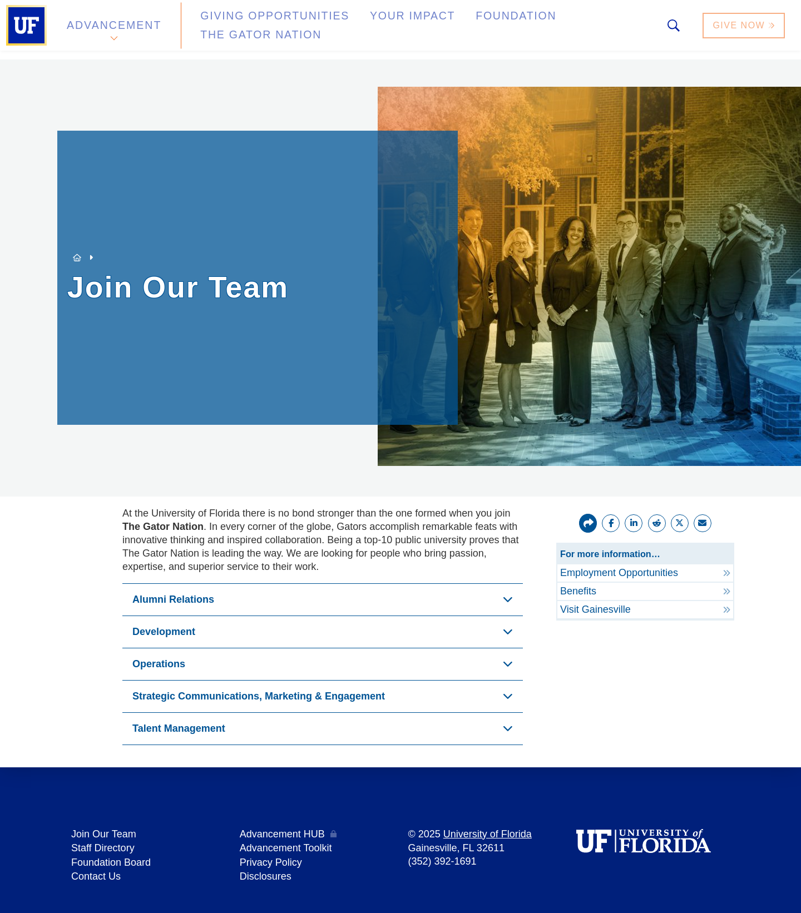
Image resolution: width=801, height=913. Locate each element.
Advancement (113, 29)
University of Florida (487, 834)
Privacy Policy (271, 860)
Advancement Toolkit (286, 847)
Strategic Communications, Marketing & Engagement (258, 696)
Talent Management (178, 728)
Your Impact (370, 29)
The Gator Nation (563, 29)
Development (163, 631)
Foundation (459, 29)
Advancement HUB (282, 834)
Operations (158, 663)
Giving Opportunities (253, 29)
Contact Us (96, 874)
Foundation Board (111, 860)
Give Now (745, 29)
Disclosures (265, 874)
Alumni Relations (173, 599)
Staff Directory (103, 847)
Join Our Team (103, 834)
